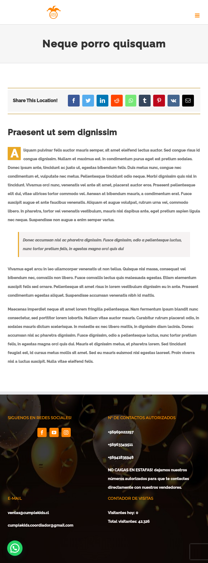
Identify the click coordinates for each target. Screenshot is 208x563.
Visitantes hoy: (122, 513)
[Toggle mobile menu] (197, 15)
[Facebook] (74, 101)
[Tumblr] (145, 101)
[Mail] (188, 101)
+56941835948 (120, 457)
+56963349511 (121, 444)
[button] (15, 548)
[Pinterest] (159, 101)
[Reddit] (117, 101)
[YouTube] (54, 432)
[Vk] (174, 101)
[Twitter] (88, 101)
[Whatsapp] (130, 101)
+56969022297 (120, 432)
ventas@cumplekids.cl (28, 513)
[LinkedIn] (102, 101)
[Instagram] (66, 432)
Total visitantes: (123, 521)
